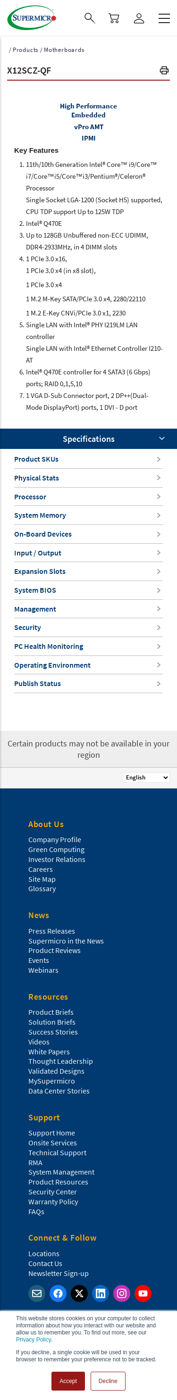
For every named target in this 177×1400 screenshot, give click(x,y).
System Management (61, 1171)
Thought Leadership (60, 1061)
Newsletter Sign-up (58, 1273)
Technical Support (57, 1152)
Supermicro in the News (66, 940)
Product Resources (58, 1181)
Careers (40, 869)
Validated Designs (56, 1071)
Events (38, 960)
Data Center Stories (59, 1090)
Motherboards (64, 50)
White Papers (49, 1051)
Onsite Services (52, 1142)
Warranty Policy (53, 1201)
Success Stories (53, 1031)
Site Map (42, 879)
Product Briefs (51, 1012)
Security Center (52, 1191)
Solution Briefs (52, 1022)
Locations (43, 1253)
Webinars (43, 970)
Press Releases (51, 931)
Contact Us (45, 1263)
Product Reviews (54, 950)
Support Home (51, 1132)
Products (25, 50)
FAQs (36, 1211)
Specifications (89, 438)
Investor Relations (56, 859)
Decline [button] (108, 1381)
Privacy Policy (33, 1339)
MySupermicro (51, 1080)
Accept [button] (68, 1381)
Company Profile (54, 839)
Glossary (42, 888)
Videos (39, 1041)
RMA (35, 1162)
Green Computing (56, 849)
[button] (164, 71)
